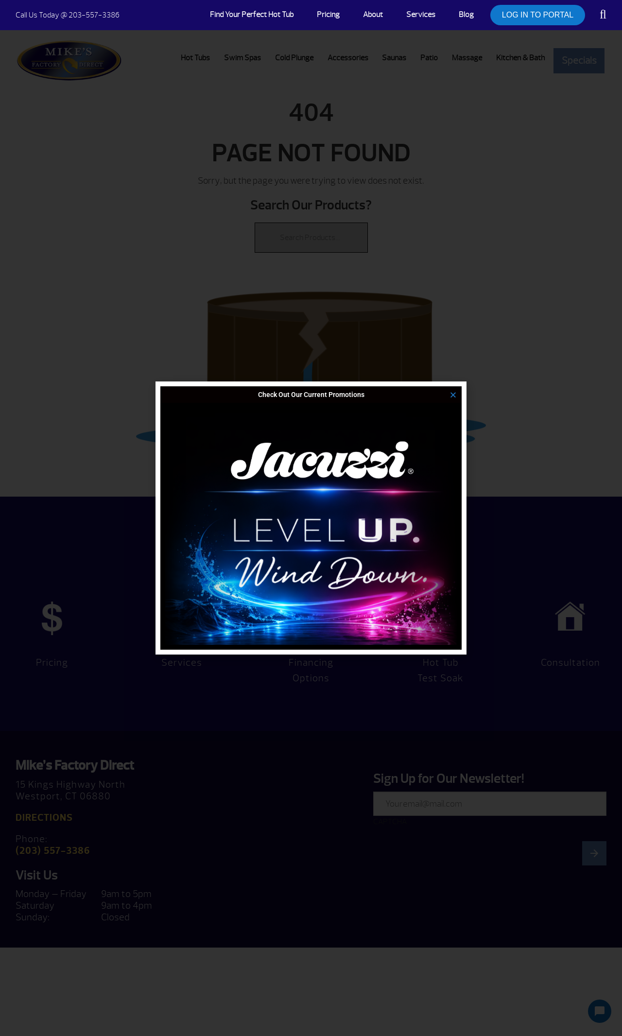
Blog (466, 14)
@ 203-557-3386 (68, 15)
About (373, 14)
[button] (453, 394)
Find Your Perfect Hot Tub (252, 14)
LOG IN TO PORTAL (537, 15)
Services (420, 14)
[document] (311, 518)
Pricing (328, 14)
